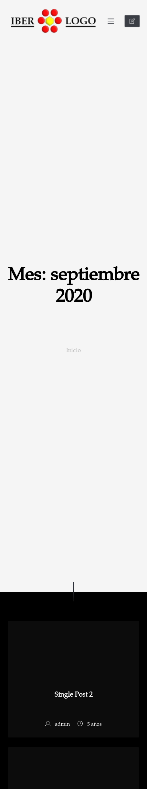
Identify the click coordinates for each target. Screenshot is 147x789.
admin (58, 723)
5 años (90, 723)
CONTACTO (134, 21)
